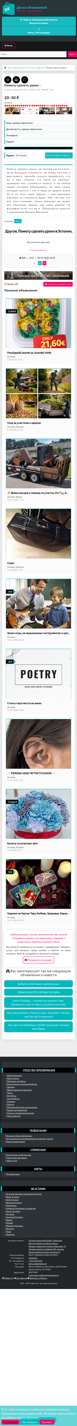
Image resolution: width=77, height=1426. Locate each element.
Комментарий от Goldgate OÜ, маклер (46, 1249)
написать (33, 1258)
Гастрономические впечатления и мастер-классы (29, 1138)
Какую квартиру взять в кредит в (44, 1252)
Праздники (11, 1205)
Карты (38, 1168)
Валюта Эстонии (13, 1202)
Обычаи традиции (14, 1225)
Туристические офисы (16, 1158)
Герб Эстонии (12, 1199)
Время (8, 1220)
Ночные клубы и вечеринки (18, 1136)
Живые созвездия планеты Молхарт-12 (47, 1246)
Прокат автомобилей (16, 1110)
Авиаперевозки (14, 1075)
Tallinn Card (11, 1160)
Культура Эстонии (14, 1217)
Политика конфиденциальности (44, 1275)
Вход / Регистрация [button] (39, 31)
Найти (72, 54)
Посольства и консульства (18, 1155)
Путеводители (12, 1174)
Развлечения (38, 1130)
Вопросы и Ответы (37, 1278)
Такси (9, 1093)
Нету (18, 221)
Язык (8, 1231)
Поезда (10, 1104)
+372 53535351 (35, 1261)
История (9, 1214)
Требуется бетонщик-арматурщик (38, 983)
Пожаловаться (38, 250)
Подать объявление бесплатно (38, 21)
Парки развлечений (15, 1141)
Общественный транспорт (19, 1090)
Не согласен (29, 1422)
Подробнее (10, 1422)
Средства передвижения (39, 1070)
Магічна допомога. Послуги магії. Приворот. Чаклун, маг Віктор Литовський (38, 1014)
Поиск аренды (13, 1116)
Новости (7, 1278)
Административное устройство (20, 1208)
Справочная (38, 1149)
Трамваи (10, 1101)
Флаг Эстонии (12, 1197)
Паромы (10, 1087)
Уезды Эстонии (12, 1211)
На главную (20, 1278)
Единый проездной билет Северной (45, 1240)
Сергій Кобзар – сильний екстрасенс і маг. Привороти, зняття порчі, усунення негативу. (38, 1002)
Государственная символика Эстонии (23, 1194)
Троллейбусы (13, 1098)
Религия (9, 1228)
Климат (9, 1223)
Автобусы (11, 1095)
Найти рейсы (12, 1078)
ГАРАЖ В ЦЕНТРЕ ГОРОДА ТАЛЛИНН (38, 992)
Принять (47, 1422)
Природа (9, 1234)
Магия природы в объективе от (43, 1243)
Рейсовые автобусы (16, 1081)
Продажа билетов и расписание (21, 1107)
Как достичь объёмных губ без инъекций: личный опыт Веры (38, 1026)
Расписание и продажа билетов (21, 1084)
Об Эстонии (38, 1188)
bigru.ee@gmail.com (38, 1263)
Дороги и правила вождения (20, 1113)
